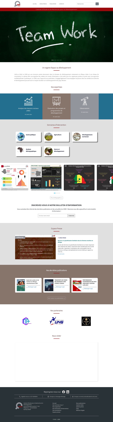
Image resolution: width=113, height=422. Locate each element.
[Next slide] (110, 178)
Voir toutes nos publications (56, 298)
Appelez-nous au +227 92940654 (28, 396)
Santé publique (31, 135)
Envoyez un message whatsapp (56, 396)
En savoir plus (61, 254)
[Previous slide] (2, 178)
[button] (8, 36)
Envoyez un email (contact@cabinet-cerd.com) (84, 396)
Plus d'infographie (56, 198)
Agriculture (57, 135)
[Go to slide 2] (54, 193)
